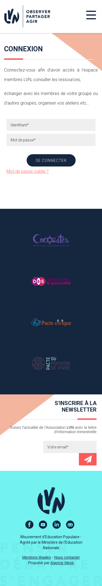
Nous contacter (67, 557)
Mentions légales (36, 557)
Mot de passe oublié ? (28, 171)
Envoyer (88, 459)
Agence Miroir (62, 563)
